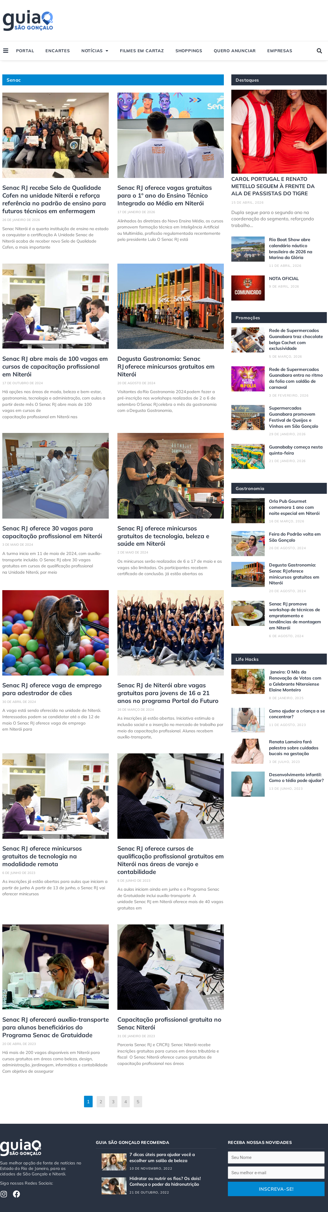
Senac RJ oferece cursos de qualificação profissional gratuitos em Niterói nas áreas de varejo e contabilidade (170, 847)
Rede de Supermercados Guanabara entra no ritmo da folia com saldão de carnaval (296, 378)
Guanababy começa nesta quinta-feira (291, 449)
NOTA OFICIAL (285, 278)
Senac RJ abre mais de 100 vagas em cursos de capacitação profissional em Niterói (53, 363)
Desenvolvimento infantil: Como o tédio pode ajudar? (297, 780)
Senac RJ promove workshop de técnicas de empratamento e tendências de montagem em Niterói (297, 615)
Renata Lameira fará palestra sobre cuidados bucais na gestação (295, 747)
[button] (319, 51)
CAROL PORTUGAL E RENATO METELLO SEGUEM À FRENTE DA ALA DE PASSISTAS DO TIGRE (274, 186)
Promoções (248, 317)
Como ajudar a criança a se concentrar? (295, 713)
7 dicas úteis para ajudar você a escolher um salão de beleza (164, 1138)
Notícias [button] (94, 51)
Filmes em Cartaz (142, 50)
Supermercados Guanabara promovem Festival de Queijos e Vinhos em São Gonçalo (295, 417)
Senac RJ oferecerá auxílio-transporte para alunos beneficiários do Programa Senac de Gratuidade (54, 1009)
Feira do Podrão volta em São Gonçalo (296, 537)
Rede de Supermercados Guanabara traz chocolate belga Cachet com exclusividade (295, 339)
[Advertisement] (219, 20)
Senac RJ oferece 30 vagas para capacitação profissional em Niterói (49, 527)
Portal (25, 50)
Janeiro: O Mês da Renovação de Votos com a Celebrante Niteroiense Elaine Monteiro (296, 680)
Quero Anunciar (235, 50)
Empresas (279, 50)
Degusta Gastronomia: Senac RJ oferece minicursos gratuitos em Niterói (170, 359)
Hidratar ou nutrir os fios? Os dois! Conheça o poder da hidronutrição (166, 1162)
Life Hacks (248, 659)
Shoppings (189, 50)
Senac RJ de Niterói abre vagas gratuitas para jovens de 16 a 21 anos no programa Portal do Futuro (164, 686)
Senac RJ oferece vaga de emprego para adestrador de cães (48, 683)
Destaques (248, 80)
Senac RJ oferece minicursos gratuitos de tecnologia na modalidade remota (52, 844)
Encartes (57, 50)
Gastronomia (251, 488)
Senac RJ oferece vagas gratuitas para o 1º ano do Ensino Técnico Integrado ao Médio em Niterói (170, 194)
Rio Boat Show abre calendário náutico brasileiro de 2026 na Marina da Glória (292, 248)
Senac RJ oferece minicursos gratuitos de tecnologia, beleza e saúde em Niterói (167, 530)
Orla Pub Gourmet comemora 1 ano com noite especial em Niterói (295, 507)
